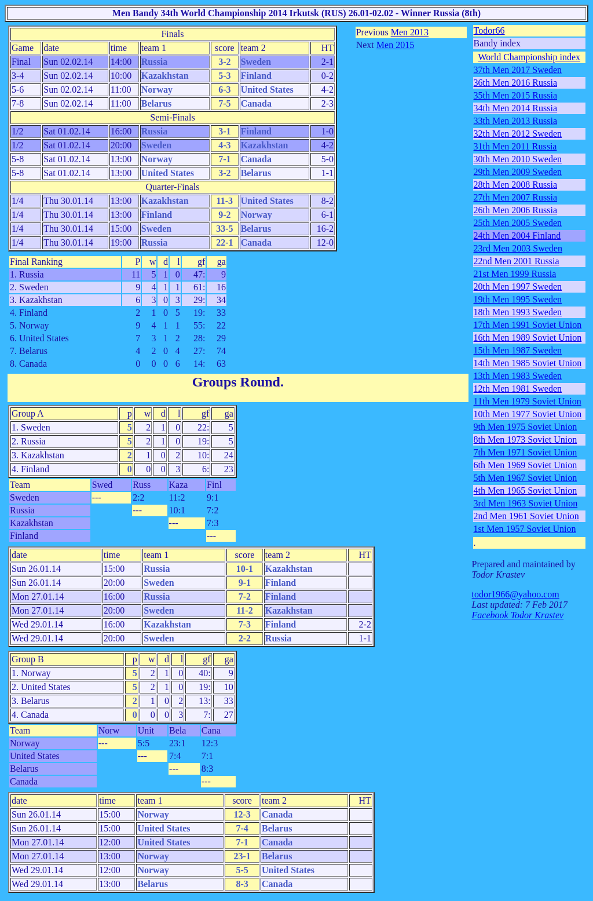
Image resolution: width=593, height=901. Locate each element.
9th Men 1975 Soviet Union (525, 427)
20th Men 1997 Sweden (518, 286)
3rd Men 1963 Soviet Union (526, 503)
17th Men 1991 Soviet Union (528, 325)
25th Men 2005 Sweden (518, 223)
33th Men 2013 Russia (515, 121)
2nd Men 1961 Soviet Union (526, 516)
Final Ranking (36, 262)
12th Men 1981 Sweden (518, 388)
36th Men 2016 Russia (515, 82)
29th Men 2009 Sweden (518, 172)
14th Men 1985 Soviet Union (528, 363)
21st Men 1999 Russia (515, 274)
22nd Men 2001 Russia (516, 261)
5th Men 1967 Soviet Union (525, 478)
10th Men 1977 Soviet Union (528, 414)
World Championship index (529, 57)
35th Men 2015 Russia (515, 95)
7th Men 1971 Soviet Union (525, 452)
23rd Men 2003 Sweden (518, 248)
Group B (28, 659)
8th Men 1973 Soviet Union (525, 439)
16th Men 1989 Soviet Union (528, 337)
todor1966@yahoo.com (515, 594)
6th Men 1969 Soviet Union (525, 465)
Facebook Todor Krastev (518, 615)
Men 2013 (410, 32)
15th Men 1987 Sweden (518, 350)
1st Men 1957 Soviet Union (525, 529)
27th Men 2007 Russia (515, 197)
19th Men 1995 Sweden (518, 299)
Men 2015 (395, 45)
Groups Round (236, 381)
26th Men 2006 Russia (515, 210)
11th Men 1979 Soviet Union (527, 401)
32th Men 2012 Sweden (518, 133)
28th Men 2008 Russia (515, 184)
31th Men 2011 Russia (515, 146)
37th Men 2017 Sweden (518, 70)
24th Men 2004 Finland (517, 235)
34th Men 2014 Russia (515, 108)
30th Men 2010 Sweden (518, 159)
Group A (28, 413)
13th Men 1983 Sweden (518, 376)
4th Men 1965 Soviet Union (525, 490)
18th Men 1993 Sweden (518, 312)
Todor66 (489, 30)
